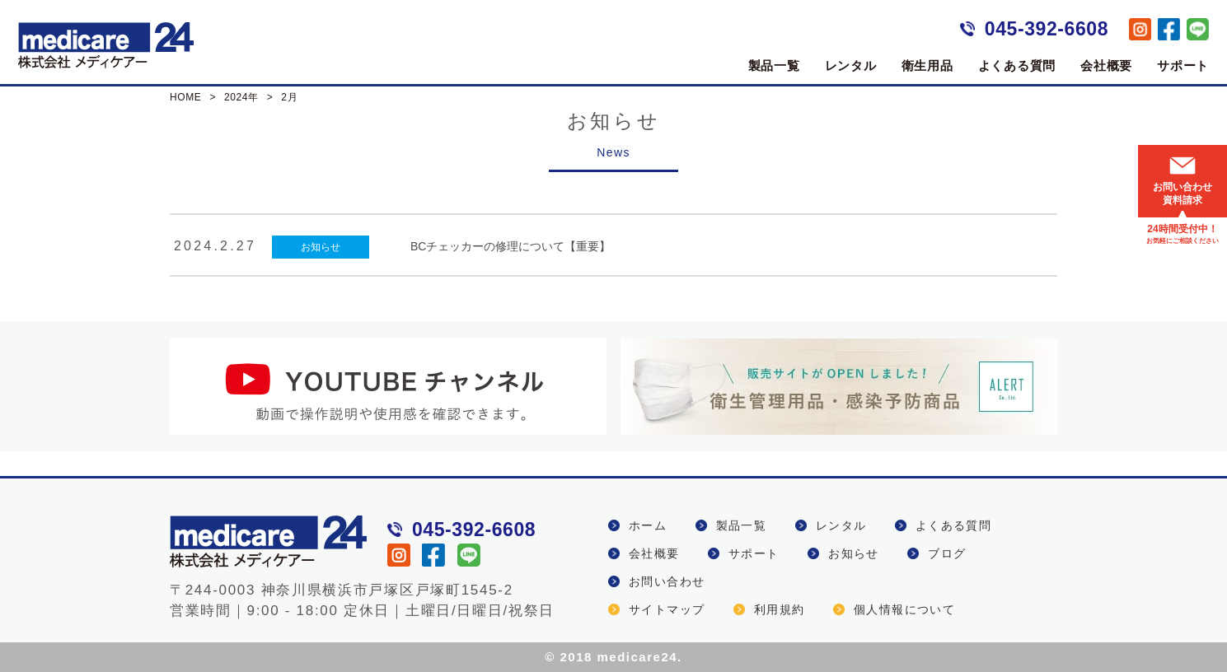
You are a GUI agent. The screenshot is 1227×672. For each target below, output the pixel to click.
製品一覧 (774, 65)
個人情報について (904, 609)
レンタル (851, 65)
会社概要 (1106, 65)
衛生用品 (927, 65)
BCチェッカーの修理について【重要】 (510, 246)
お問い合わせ (667, 581)
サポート (1183, 65)
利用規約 (779, 609)
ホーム (648, 525)
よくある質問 (1017, 65)
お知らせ (320, 247)
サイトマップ (667, 609)
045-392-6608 (1046, 29)
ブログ (947, 553)
